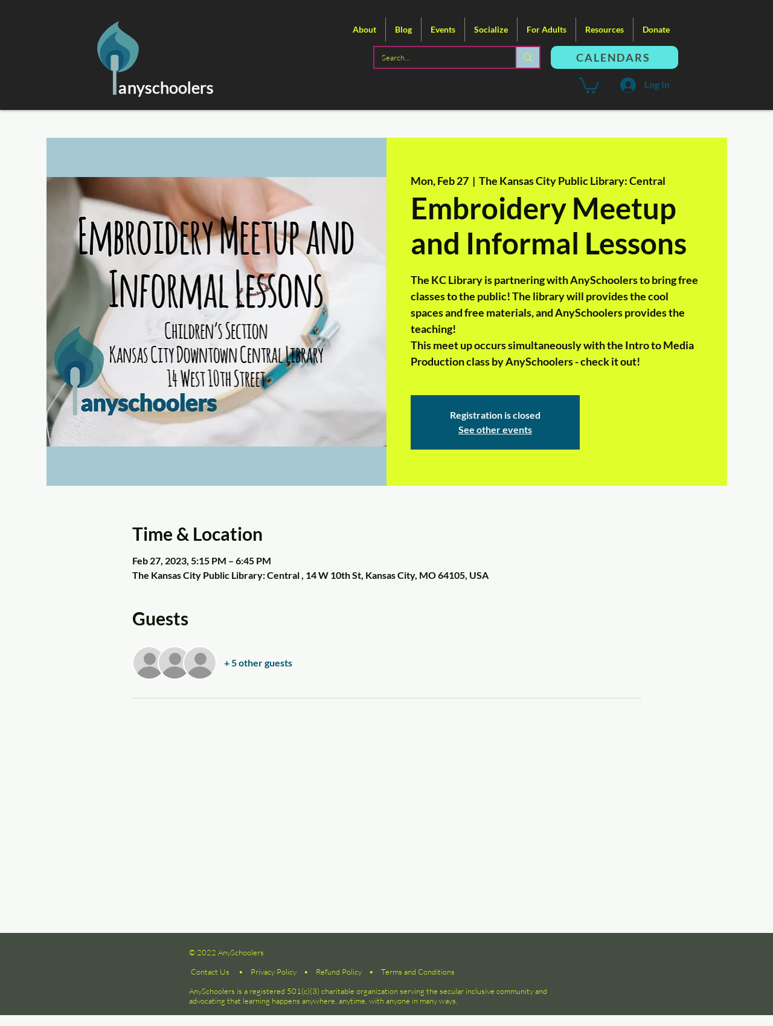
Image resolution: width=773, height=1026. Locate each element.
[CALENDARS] (614, 57)
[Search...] (436, 57)
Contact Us (210, 971)
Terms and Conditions (418, 971)
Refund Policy (339, 971)
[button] (364, 30)
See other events (495, 429)
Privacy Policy (274, 971)
